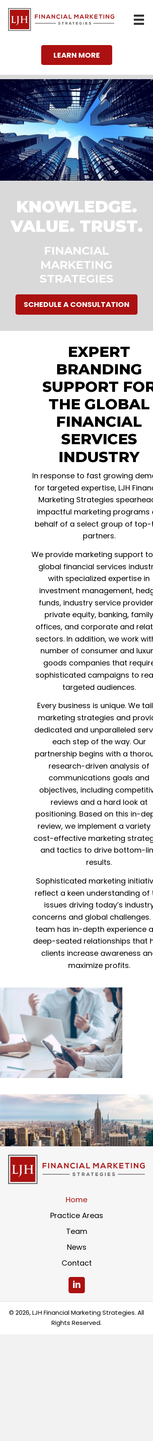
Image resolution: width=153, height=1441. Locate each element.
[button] (76, 55)
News (76, 1247)
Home (76, 1200)
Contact (77, 1263)
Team (76, 1231)
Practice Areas (76, 1215)
